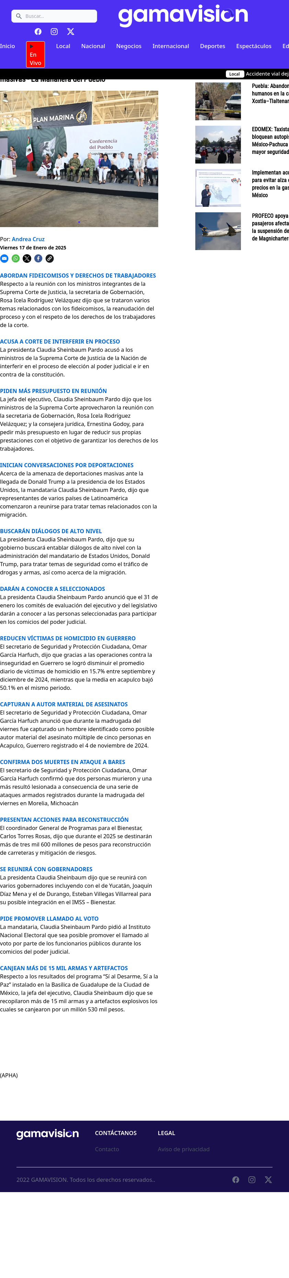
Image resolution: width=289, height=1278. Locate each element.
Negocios (128, 46)
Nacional (93, 46)
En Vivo (36, 54)
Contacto (107, 1149)
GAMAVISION (49, 1180)
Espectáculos (253, 46)
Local (63, 46)
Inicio (7, 46)
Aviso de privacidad (184, 1149)
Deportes (212, 46)
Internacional (170, 46)
